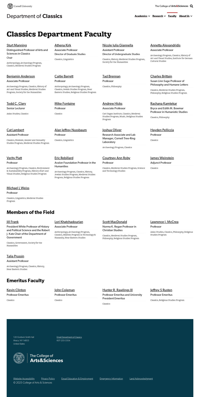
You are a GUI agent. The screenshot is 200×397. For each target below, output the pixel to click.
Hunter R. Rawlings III (117, 290)
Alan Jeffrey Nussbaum (71, 130)
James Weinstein (162, 158)
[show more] (149, 16)
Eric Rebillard (64, 158)
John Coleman (65, 290)
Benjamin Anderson (21, 76)
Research (157, 16)
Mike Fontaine (65, 103)
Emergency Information (111, 379)
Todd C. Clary (16, 103)
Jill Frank (13, 222)
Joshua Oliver (112, 130)
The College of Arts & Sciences (171, 6)
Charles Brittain (161, 76)
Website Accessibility (24, 379)
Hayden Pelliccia (162, 130)
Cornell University (20, 6)
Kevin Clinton (16, 290)
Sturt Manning (17, 45)
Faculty (172, 16)
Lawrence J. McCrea (164, 222)
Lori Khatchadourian (69, 222)
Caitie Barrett (64, 76)
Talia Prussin (15, 256)
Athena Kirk (63, 45)
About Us (184, 16)
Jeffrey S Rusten (161, 290)
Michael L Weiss (18, 188)
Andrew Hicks (112, 103)
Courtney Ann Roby (116, 158)
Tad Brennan (111, 76)
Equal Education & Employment (77, 379)
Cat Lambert (15, 130)
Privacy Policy (48, 379)
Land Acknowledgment (141, 379)
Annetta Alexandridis (165, 45)
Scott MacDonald (114, 222)
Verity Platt (14, 158)
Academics (141, 16)
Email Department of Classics (69, 337)
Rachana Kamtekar (163, 103)
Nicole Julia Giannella (117, 45)
